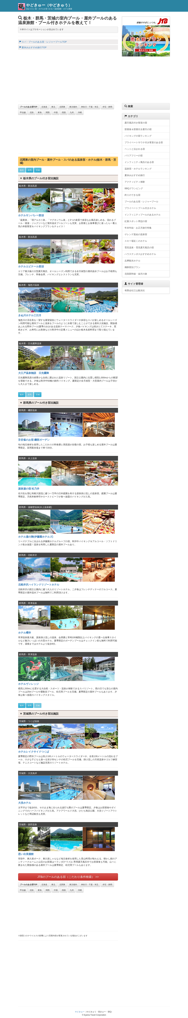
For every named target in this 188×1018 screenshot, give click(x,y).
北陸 (32, 112)
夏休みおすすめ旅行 (135, 175)
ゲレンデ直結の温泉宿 (136, 234)
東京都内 (73, 107)
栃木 (22, 170)
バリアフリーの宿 (134, 155)
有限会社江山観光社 (135, 290)
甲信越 (23, 112)
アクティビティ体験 (135, 182)
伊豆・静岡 (107, 107)
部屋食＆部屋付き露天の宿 (138, 129)
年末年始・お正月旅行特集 (138, 228)
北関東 (62, 107)
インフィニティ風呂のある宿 (139, 162)
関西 (48, 112)
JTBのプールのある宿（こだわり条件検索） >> (68, 876)
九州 (72, 112)
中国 (56, 112)
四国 (64, 112)
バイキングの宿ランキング (138, 136)
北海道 (44, 107)
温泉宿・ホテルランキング (138, 168)
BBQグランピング (134, 188)
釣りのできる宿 (132, 195)
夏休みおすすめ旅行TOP (33, 47)
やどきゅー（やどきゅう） (49, 5)
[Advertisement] (68, 75)
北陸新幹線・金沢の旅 (136, 273)
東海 (40, 112)
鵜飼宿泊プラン (132, 267)
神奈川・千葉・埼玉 (89, 107)
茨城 (38, 170)
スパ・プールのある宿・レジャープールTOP (43, 42)
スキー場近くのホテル (136, 241)
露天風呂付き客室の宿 (136, 122)
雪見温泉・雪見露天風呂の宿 (139, 247)
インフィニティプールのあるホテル (143, 214)
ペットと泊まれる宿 (135, 149)
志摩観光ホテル (132, 260)
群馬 (30, 170)
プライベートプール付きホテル (140, 208)
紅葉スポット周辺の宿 (136, 221)
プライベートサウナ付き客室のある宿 (144, 142)
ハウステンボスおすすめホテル (140, 254)
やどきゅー (80, 1012)
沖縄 (80, 112)
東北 (53, 107)
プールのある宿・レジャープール (141, 201)
